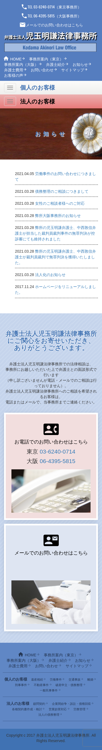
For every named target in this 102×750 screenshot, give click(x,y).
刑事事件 (21, 685)
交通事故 (75, 679)
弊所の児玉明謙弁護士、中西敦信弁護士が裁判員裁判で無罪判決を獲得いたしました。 (55, 257)
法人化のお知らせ (50, 275)
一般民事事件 (49, 690)
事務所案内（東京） (46, 59)
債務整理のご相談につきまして (61, 191)
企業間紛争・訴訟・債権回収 (71, 703)
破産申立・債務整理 (68, 685)
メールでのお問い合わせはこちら (51, 25)
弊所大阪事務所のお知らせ (58, 215)
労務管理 (79, 709)
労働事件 (56, 679)
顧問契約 (39, 703)
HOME (15, 59)
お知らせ (80, 64)
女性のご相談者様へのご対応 (60, 203)
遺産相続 (37, 679)
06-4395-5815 (57, 461)
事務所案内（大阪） (21, 64)
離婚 (90, 679)
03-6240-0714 (57, 451)
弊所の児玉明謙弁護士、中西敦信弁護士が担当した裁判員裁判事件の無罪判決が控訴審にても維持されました (55, 233)
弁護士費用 (13, 70)
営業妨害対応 (58, 709)
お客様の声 (13, 75)
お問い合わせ (42, 70)
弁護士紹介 (55, 64)
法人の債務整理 (48, 714)
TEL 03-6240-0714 (38, 7)
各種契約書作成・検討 (27, 709)
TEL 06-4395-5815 (38, 16)
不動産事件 (41, 685)
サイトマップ (72, 70)
